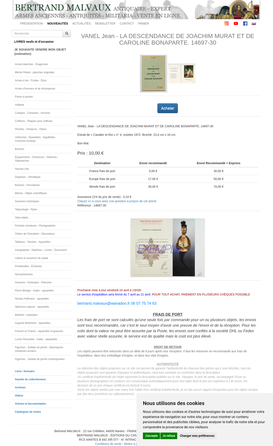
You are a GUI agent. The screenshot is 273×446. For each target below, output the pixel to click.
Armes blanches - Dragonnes (31, 64)
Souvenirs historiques (27, 201)
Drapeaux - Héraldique (28, 176)
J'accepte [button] (151, 435)
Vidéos (19, 395)
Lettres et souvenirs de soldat (31, 258)
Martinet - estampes (26, 314)
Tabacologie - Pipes (26, 209)
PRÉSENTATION (31, 23)
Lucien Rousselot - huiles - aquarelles (36, 339)
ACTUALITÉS (81, 23)
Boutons (19, 149)
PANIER (143, 23)
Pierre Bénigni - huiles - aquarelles (34, 290)
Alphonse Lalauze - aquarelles (32, 306)
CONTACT (127, 23)
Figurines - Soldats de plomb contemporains (40, 359)
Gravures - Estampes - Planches (33, 282)
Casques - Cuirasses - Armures (32, 112)
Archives (20, 387)
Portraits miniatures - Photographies (35, 225)
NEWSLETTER (105, 23)
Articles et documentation (30, 403)
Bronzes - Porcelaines (27, 185)
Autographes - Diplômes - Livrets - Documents (41, 250)
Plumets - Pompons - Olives (30, 129)
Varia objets (21, 217)
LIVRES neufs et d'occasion (34, 41)
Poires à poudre (24, 96)
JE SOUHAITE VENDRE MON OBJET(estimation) (40, 52)
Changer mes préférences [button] (197, 435)
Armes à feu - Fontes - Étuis (30, 80)
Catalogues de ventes (28, 411)
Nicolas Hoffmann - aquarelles (32, 298)
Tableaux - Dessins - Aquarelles (33, 241)
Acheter (167, 108)
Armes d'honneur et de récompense (35, 88)
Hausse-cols (22, 168)
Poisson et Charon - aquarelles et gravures (39, 331)
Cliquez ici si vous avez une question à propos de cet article (116, 201)
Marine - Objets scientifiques (31, 193)
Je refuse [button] (169, 435)
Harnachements (24, 274)
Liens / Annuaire (25, 371)
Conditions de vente (108, 444)
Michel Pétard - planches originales (34, 72)
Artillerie (19, 104)
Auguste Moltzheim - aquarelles (33, 323)
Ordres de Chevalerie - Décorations (35, 233)
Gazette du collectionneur (30, 379)
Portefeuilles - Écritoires (28, 266)
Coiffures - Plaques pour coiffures (33, 121)
